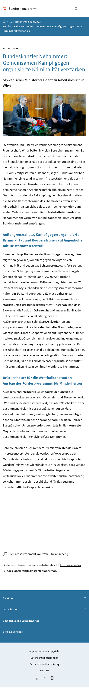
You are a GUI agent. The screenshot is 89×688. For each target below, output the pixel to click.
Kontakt (44, 671)
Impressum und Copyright (44, 652)
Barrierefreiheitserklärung (44, 664)
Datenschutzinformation (44, 658)
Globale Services (44, 632)
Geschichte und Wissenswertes (44, 621)
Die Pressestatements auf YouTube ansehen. (35, 554)
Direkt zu (44, 599)
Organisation (44, 610)
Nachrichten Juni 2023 (28, 22)
